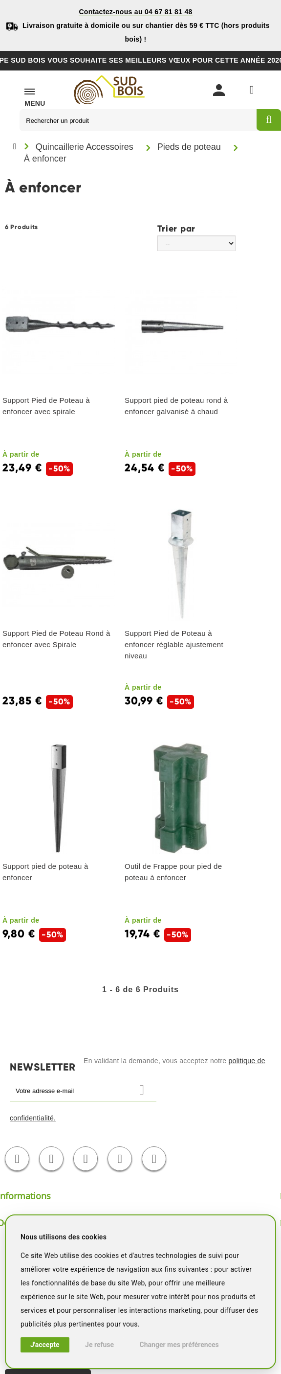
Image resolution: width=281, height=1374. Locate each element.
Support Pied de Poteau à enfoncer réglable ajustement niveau (174, 644)
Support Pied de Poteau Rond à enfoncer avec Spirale (56, 639)
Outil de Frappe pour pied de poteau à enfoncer (173, 872)
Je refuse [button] (99, 1345)
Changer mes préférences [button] (179, 1345)
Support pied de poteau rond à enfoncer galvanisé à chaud (176, 406)
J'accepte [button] (45, 1345)
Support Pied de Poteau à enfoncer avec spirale (46, 406)
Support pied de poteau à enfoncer (45, 872)
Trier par (176, 228)
